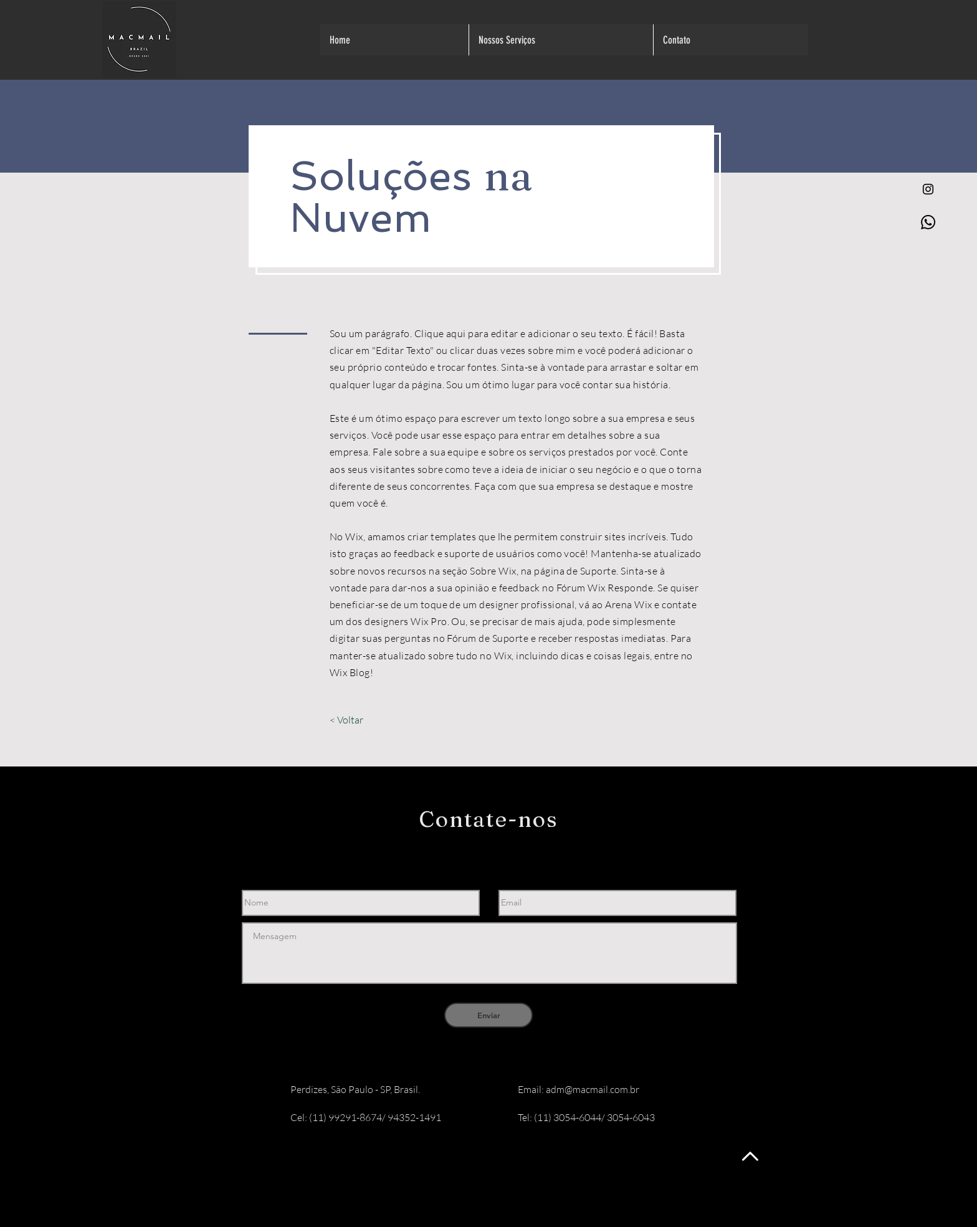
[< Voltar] (346, 720)
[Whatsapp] (928, 222)
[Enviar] (488, 1015)
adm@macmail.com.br (592, 1089)
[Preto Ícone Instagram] (928, 189)
